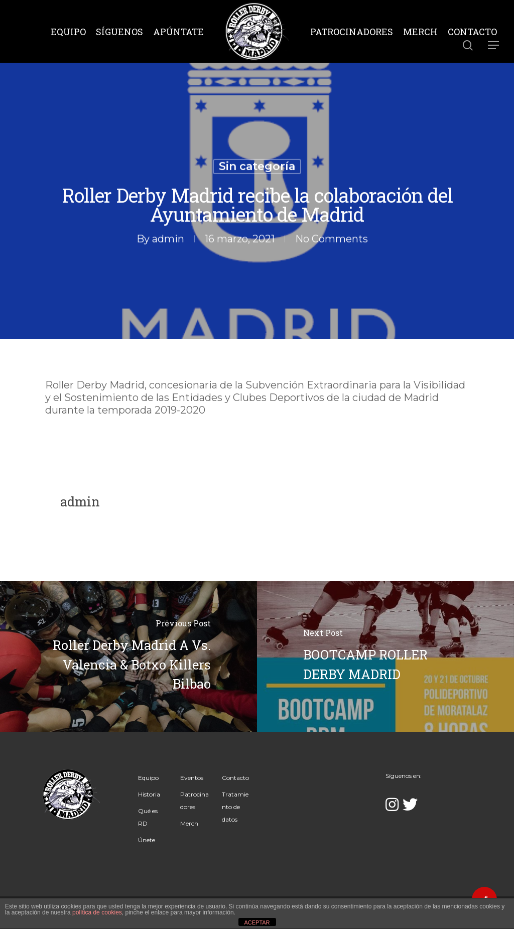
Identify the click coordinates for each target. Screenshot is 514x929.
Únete (146, 840)
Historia (149, 794)
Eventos (191, 777)
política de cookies (97, 912)
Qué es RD (148, 817)
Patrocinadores (194, 800)
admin (168, 239)
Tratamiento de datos (235, 806)
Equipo (148, 777)
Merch (189, 823)
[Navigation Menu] (494, 45)
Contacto (235, 777)
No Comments (331, 239)
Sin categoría (257, 167)
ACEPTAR (257, 922)
